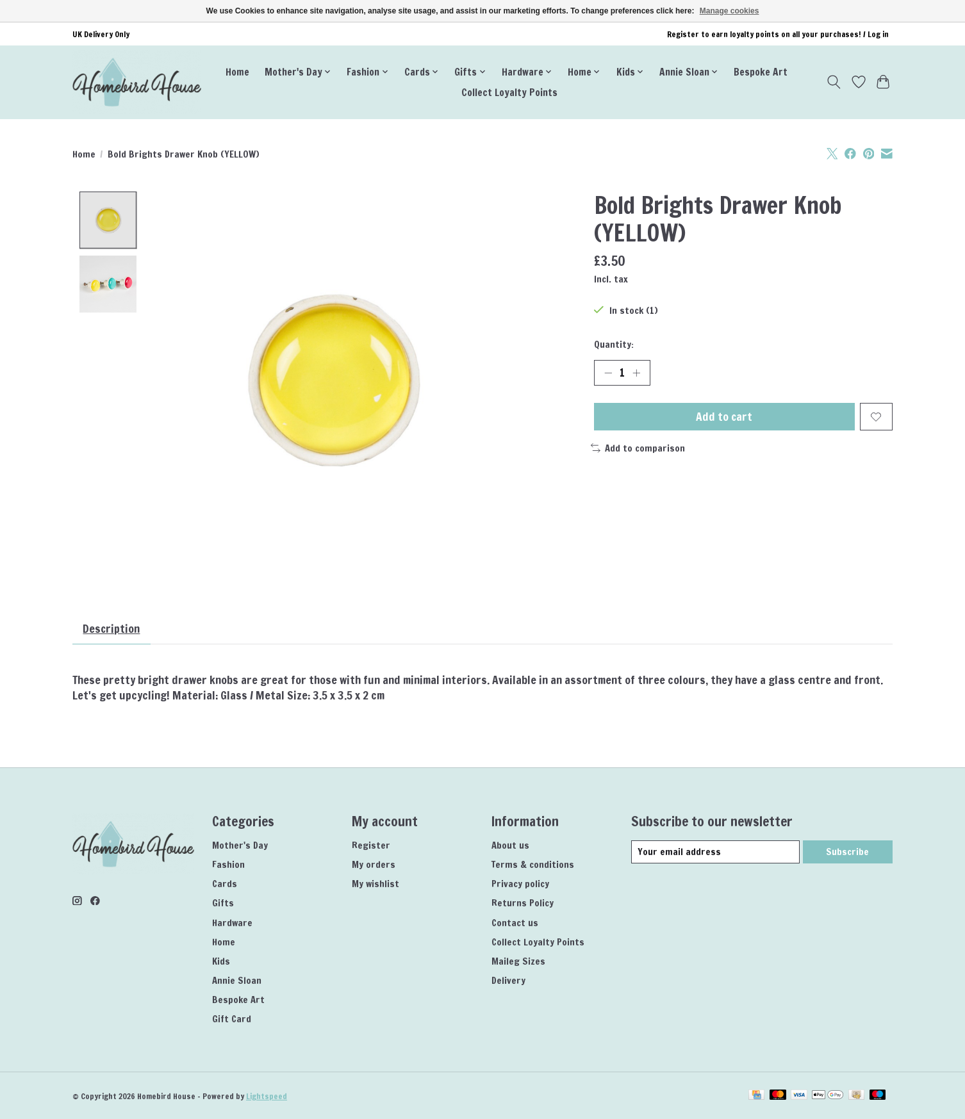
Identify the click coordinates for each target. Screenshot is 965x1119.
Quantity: (614, 344)
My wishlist (375, 884)
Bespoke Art (761, 72)
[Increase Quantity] (636, 373)
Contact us (514, 922)
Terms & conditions (532, 864)
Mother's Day (240, 845)
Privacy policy (520, 884)
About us (510, 845)
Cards (224, 884)
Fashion (228, 864)
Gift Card (231, 1019)
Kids (221, 961)
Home (237, 72)
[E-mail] (715, 852)
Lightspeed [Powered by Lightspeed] (266, 1096)
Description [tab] (112, 629)
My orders (373, 864)
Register (371, 845)
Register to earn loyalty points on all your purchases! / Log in (778, 34)
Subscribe (847, 852)
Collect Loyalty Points (509, 92)
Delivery (508, 980)
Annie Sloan (236, 980)
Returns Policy (522, 903)
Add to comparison (638, 448)
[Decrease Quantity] (608, 373)
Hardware (232, 922)
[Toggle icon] (834, 82)
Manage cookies (729, 10)
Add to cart (724, 417)
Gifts (223, 903)
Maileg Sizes (518, 961)
